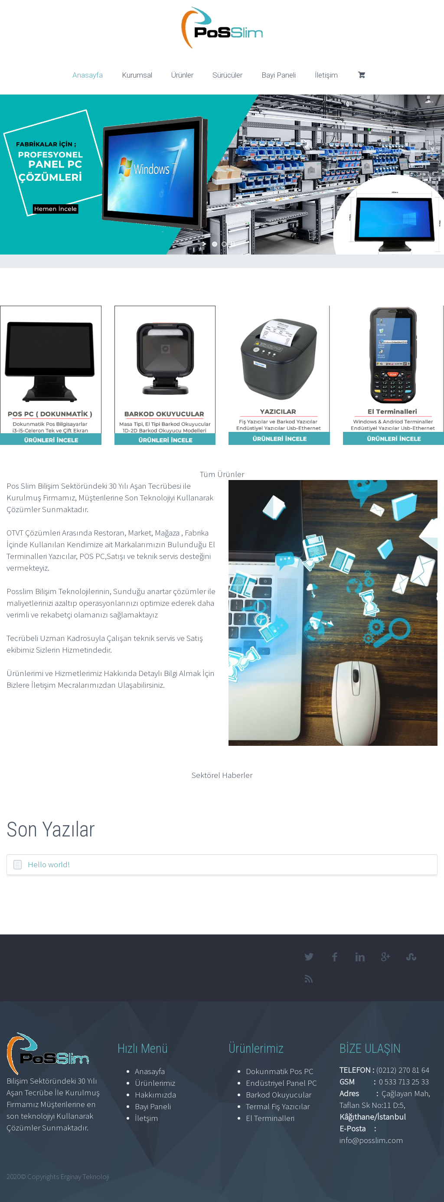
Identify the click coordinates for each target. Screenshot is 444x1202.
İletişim (326, 75)
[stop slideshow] (233, 244)
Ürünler (182, 75)
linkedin (360, 957)
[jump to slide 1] (214, 244)
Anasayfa (87, 75)
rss (309, 979)
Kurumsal (137, 75)
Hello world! (49, 864)
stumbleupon (411, 957)
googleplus (385, 957)
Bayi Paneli (278, 75)
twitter (309, 957)
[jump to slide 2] (224, 244)
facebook (334, 957)
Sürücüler (227, 75)
